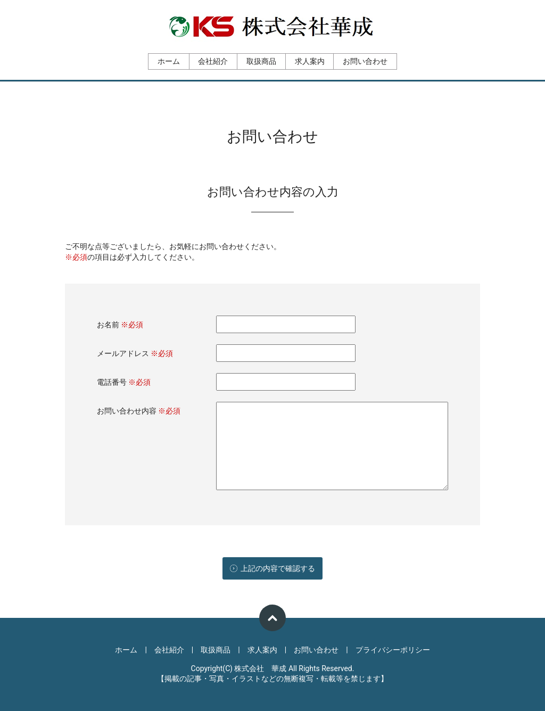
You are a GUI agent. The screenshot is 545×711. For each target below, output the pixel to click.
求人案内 (310, 61)
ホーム (169, 61)
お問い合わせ (365, 61)
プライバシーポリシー (393, 650)
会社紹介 (213, 61)
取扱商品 (261, 61)
